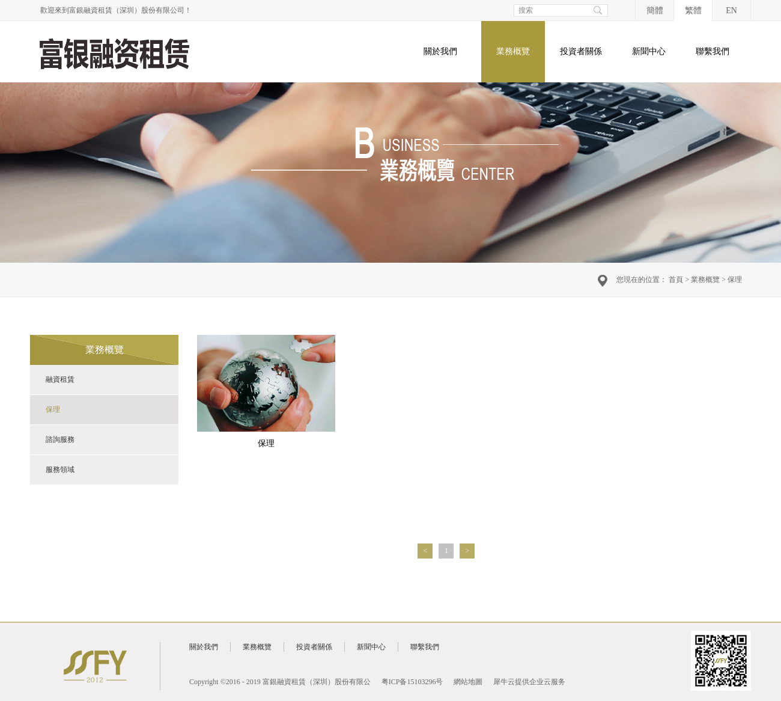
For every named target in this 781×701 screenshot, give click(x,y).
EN (731, 10)
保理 (735, 279)
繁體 (693, 10)
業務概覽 (705, 279)
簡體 (654, 10)
